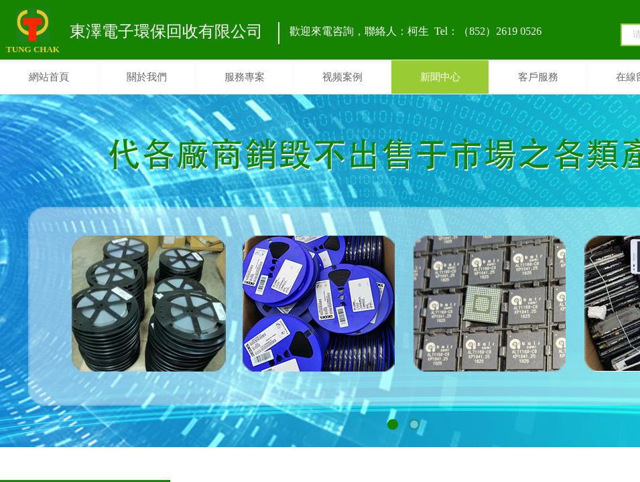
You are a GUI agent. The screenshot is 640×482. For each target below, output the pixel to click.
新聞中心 (440, 77)
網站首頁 (49, 77)
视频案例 (342, 77)
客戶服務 (538, 77)
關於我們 (147, 77)
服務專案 (245, 77)
